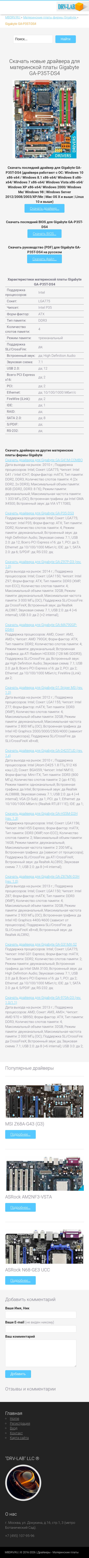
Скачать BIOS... (44, 233)
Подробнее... (20, 1134)
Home (14, 1418)
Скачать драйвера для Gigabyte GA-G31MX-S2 (41, 944)
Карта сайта (19, 1438)
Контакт (16, 1433)
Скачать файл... (44, 259)
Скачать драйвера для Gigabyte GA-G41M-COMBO (44, 460)
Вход (13, 1428)
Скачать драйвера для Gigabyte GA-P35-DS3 (39, 513)
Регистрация (20, 1423)
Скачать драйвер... (44, 208)
